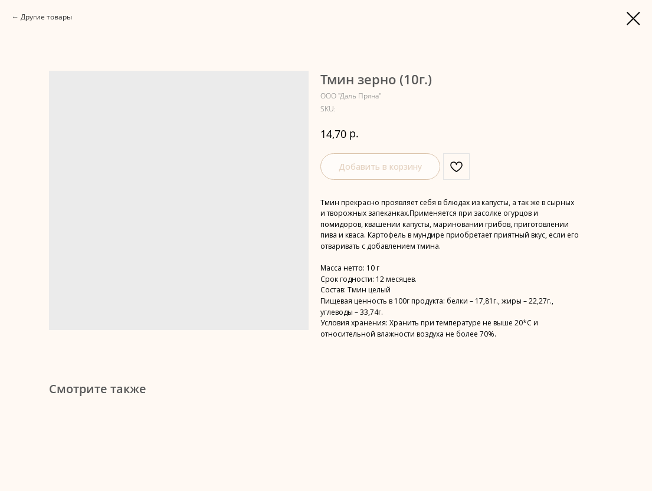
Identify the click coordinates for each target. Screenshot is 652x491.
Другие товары (46, 17)
